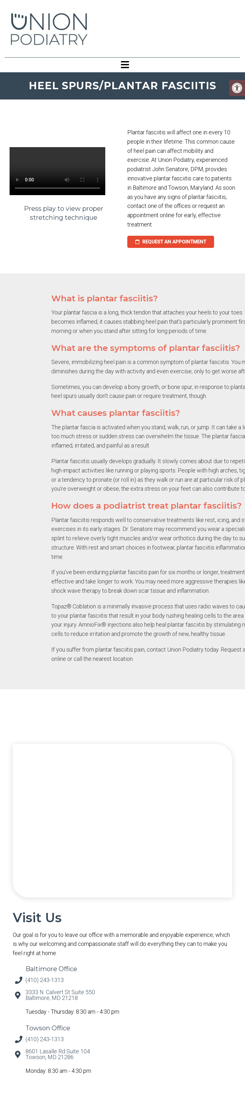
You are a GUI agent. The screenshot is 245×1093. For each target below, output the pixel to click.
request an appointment (170, 242)
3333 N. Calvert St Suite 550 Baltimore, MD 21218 (60, 995)
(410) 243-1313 (45, 980)
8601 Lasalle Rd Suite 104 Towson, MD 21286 (58, 1054)
